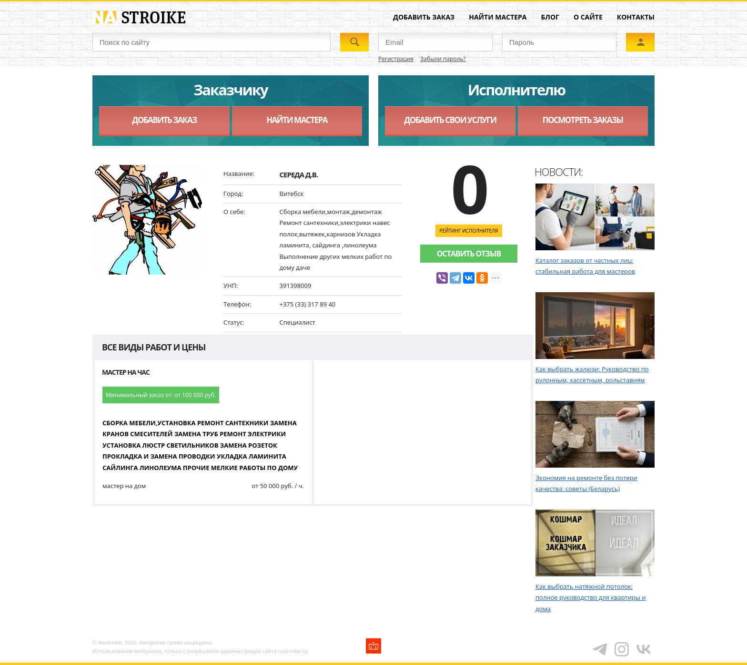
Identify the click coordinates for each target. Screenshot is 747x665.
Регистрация (396, 59)
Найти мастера (497, 16)
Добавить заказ (423, 16)
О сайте (588, 16)
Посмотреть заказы (583, 119)
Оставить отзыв (469, 253)
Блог (550, 16)
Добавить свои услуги (450, 119)
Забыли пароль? (442, 59)
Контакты (636, 16)
